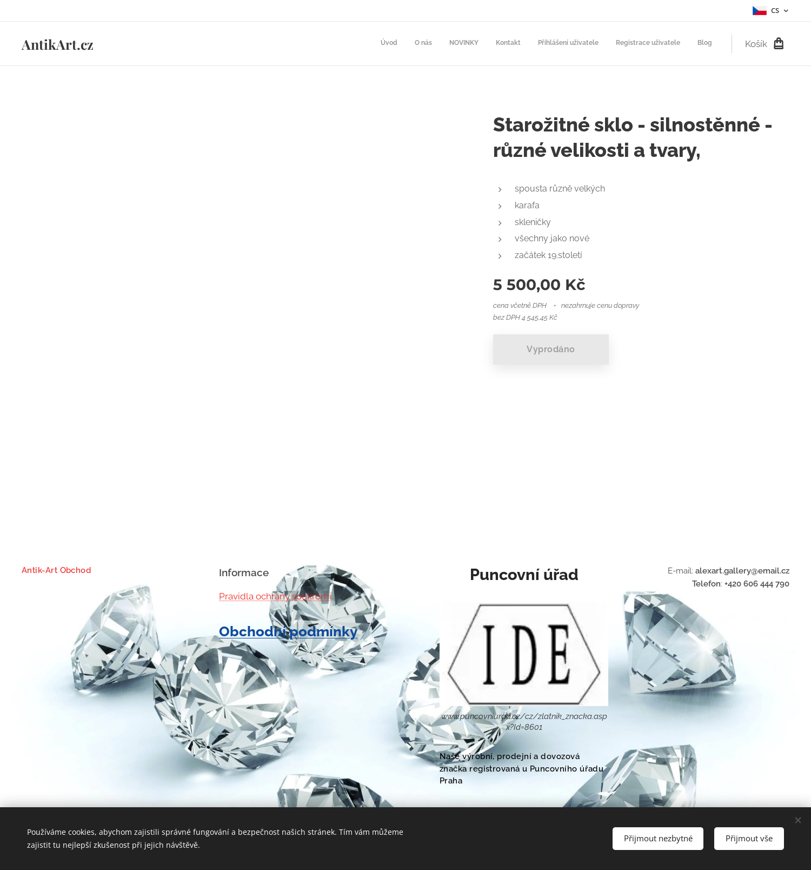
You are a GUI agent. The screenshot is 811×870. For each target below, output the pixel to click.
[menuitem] (611, 43)
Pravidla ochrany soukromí (275, 595)
